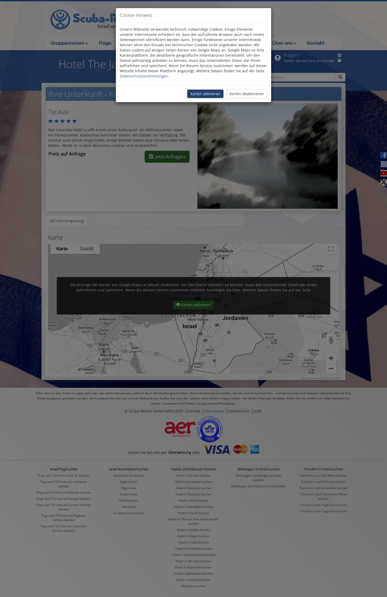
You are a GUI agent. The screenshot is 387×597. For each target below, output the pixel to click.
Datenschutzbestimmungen (144, 76)
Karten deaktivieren (247, 93)
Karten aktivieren (205, 93)
